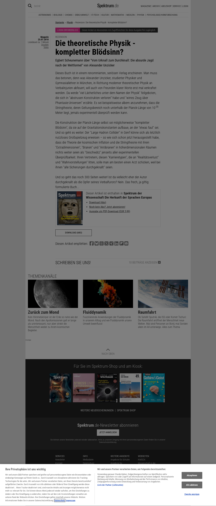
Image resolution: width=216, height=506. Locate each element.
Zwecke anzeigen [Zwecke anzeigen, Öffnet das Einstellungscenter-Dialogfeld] (191, 496)
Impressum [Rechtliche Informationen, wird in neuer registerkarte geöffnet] (70, 502)
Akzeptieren (192, 477)
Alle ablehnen (192, 487)
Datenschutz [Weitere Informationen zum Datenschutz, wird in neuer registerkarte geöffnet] (60, 502)
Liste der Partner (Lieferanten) (110, 487)
